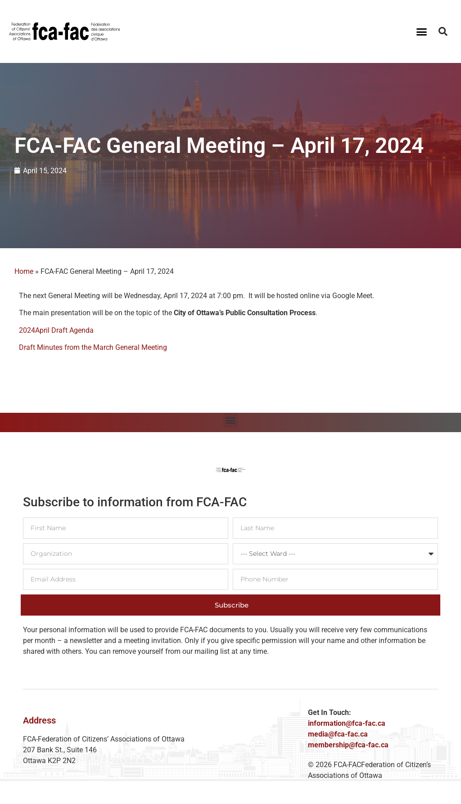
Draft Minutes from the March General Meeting (93, 347)
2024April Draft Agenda (56, 330)
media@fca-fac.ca (338, 734)
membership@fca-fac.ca (348, 745)
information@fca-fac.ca (346, 723)
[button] (421, 31)
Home (23, 271)
